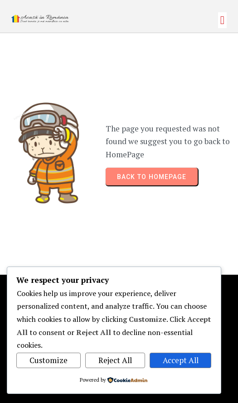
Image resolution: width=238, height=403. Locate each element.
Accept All (181, 360)
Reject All (115, 360)
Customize (48, 360)
